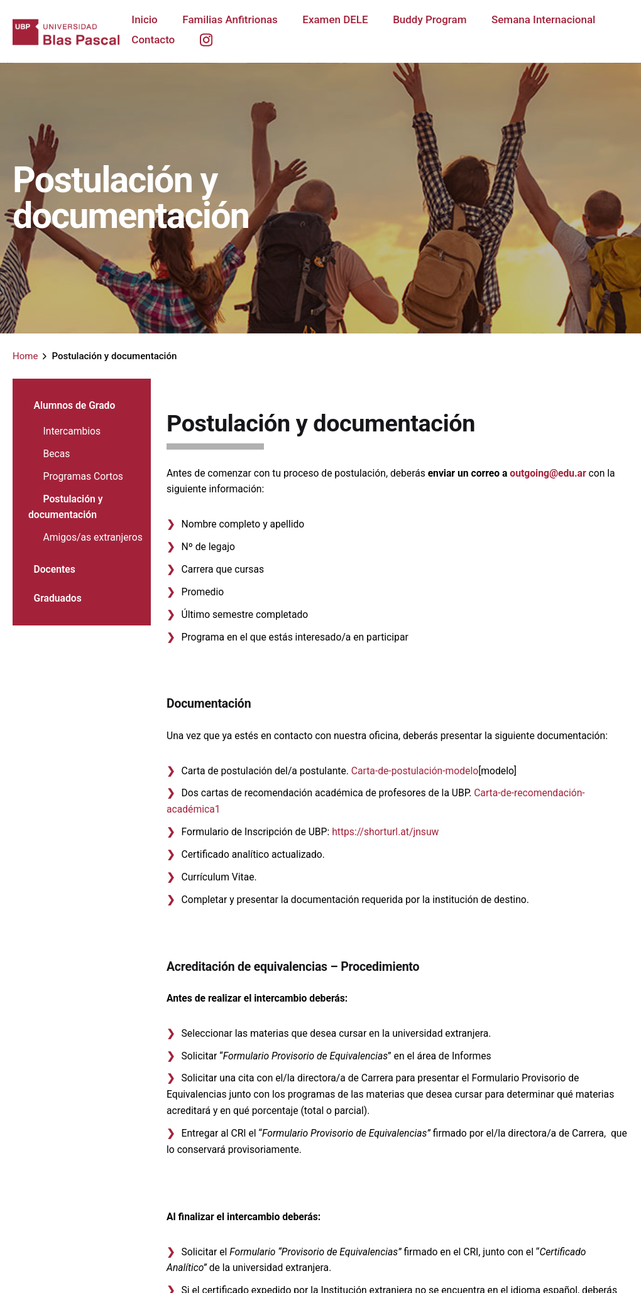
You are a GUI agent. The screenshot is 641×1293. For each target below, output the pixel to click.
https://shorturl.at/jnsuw (385, 832)
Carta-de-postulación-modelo (414, 771)
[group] (179, 29)
